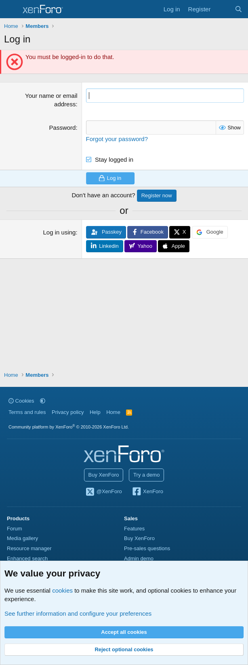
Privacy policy (68, 412)
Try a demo (146, 475)
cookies (62, 590)
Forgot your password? (117, 138)
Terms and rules (27, 412)
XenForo (147, 492)
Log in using (59, 232)
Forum (14, 529)
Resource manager (29, 548)
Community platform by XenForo (68, 426)
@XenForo (103, 492)
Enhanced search (27, 558)
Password (62, 127)
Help (95, 412)
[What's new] (222, 9)
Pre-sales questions (147, 548)
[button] (42, 401)
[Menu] (11, 9)
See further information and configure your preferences (77, 613)
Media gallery (22, 538)
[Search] (238, 9)
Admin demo (138, 558)
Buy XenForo (103, 475)
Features (134, 529)
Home (113, 412)
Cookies (21, 401)
